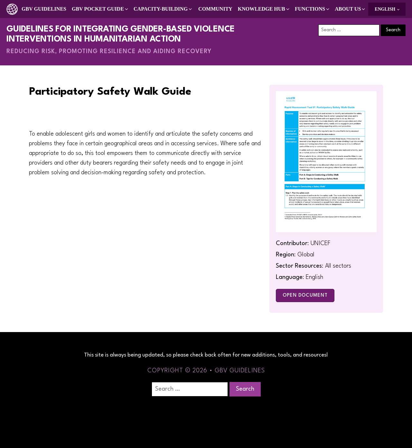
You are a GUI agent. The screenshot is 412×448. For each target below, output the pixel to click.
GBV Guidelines (44, 9)
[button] (100, 9)
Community (215, 9)
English (385, 9)
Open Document (305, 295)
